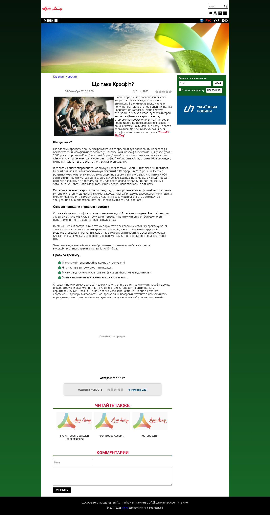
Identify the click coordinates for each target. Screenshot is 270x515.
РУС (208, 20)
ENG (225, 20)
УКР (216, 20)
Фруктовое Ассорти (112, 424)
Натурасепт (150, 424)
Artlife (125, 507)
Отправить (62, 489)
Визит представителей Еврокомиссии (74, 426)
